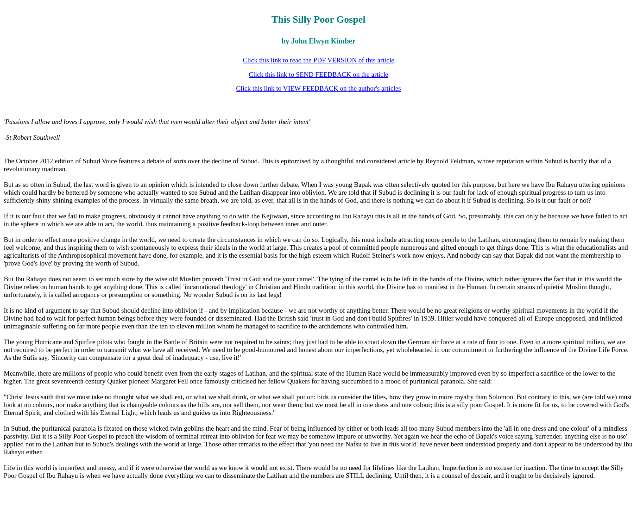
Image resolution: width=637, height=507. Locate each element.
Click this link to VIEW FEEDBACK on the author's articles (318, 88)
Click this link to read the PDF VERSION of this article (318, 60)
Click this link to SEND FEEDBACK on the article (318, 74)
